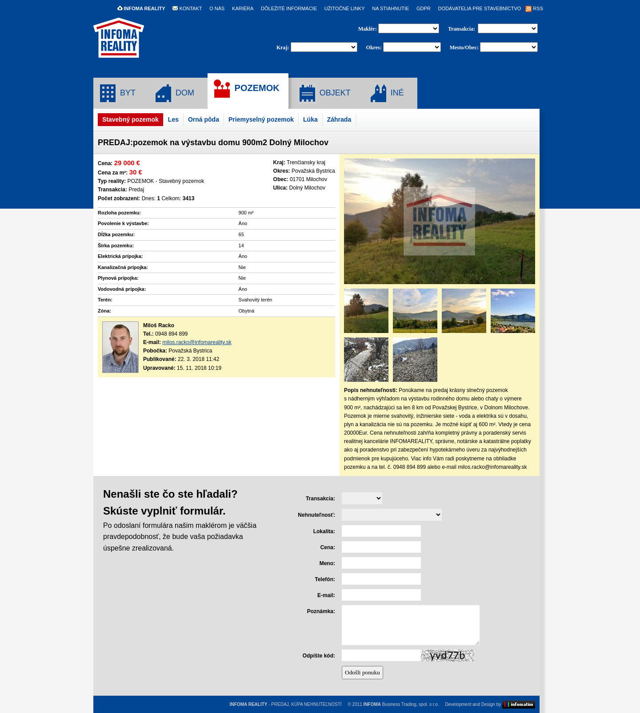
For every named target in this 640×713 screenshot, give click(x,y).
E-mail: (326, 595)
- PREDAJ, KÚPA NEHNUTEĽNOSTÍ (286, 704)
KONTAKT (187, 8)
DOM (173, 93)
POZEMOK (246, 89)
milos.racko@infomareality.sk (196, 342)
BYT (117, 93)
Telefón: (325, 579)
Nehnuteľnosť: (316, 515)
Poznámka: (321, 611)
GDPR (423, 8)
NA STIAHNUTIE (390, 8)
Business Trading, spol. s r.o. (401, 704)
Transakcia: (462, 29)
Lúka (310, 119)
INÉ (386, 93)
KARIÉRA (242, 8)
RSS (534, 8)
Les (173, 119)
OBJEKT (324, 93)
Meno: (327, 563)
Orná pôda (203, 119)
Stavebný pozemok (130, 119)
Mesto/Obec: (464, 47)
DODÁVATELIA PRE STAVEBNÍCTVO (479, 8)
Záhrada (339, 119)
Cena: (327, 547)
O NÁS (216, 8)
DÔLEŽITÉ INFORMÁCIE (289, 8)
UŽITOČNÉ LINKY (344, 8)
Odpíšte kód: (319, 656)
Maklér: (368, 29)
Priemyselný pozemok (261, 119)
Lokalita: (324, 531)
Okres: (374, 47)
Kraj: (282, 47)
